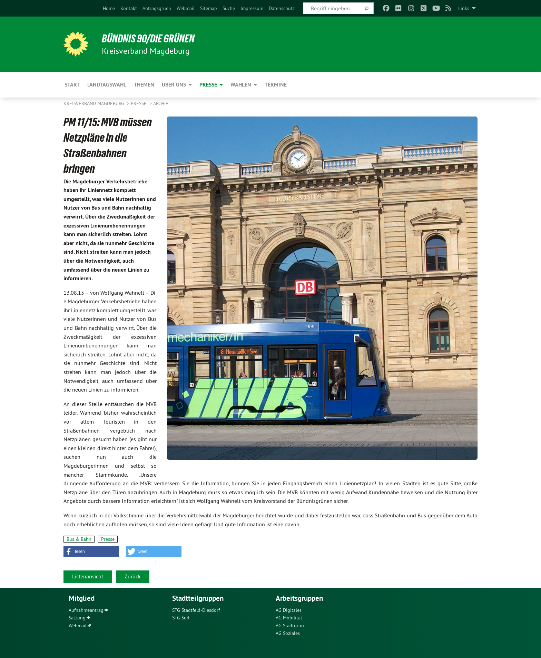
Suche (229, 8)
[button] (91, 551)
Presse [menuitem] (208, 84)
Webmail (186, 8)
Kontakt (128, 8)
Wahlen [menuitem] (240, 84)
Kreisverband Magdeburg (94, 103)
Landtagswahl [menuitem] (106, 84)
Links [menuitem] (463, 8)
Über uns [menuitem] (174, 84)
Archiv (160, 103)
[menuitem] (109, 8)
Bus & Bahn (79, 539)
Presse (139, 103)
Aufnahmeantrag (86, 610)
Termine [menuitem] (276, 84)
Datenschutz (282, 8)
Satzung (77, 618)
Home (109, 8)
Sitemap (208, 8)
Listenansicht (87, 576)
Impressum (251, 8)
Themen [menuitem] (144, 84)
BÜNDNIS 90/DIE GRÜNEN (148, 38)
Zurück (133, 576)
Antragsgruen (156, 8)
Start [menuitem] (72, 84)
